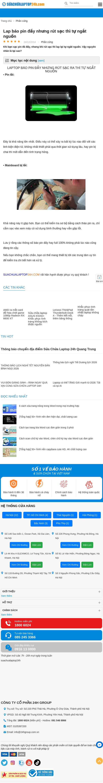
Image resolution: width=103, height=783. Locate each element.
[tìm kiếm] (66, 3)
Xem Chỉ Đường (20, 545)
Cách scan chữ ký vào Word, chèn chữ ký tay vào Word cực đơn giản (56, 438)
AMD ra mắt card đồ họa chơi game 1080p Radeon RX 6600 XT (13, 314)
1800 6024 (23, 625)
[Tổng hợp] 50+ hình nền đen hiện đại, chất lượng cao (48, 416)
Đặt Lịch (36, 545)
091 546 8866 (59, 720)
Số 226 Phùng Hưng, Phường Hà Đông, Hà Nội (75, 535)
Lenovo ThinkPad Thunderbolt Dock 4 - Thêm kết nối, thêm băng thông (63, 314)
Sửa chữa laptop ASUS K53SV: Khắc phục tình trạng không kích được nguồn (37, 319)
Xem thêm (6, 595)
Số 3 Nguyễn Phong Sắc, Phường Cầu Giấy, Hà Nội (76, 575)
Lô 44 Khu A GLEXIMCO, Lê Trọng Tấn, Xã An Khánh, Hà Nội (26, 555)
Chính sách (10, 610)
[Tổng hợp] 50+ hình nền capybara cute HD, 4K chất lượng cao (53, 449)
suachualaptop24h (10, 660)
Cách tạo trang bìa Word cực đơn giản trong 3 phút (46, 427)
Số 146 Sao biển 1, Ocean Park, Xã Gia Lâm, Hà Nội (25, 535)
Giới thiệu (8, 591)
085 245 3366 (25, 637)
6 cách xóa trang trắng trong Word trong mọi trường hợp (49, 406)
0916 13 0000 (25, 649)
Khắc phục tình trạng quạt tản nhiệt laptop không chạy (88, 311)
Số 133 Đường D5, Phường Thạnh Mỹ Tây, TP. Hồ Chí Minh (26, 575)
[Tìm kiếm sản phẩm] (79, 3)
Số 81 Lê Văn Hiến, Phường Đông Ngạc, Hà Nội (76, 555)
